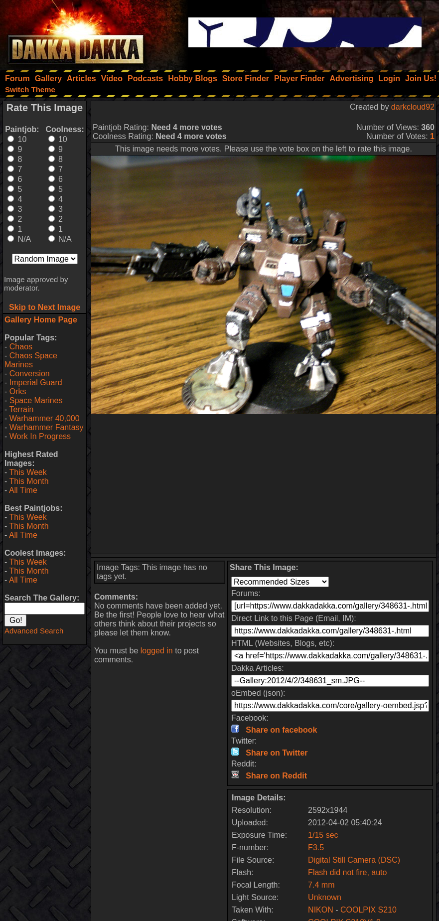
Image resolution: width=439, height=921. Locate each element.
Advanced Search (33, 630)
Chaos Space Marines (30, 360)
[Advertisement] (263, 484)
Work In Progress (40, 436)
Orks (17, 391)
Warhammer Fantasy (46, 427)
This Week (27, 472)
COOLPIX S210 (368, 910)
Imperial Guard (35, 382)
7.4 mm (321, 885)
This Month (28, 481)
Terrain (21, 409)
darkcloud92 (413, 107)
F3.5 (316, 847)
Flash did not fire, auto (347, 872)
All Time (23, 490)
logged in (157, 650)
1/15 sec (323, 835)
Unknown (324, 897)
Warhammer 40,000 (44, 418)
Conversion (29, 373)
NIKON (320, 910)
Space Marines (36, 400)
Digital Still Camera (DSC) (354, 860)
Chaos (20, 346)
